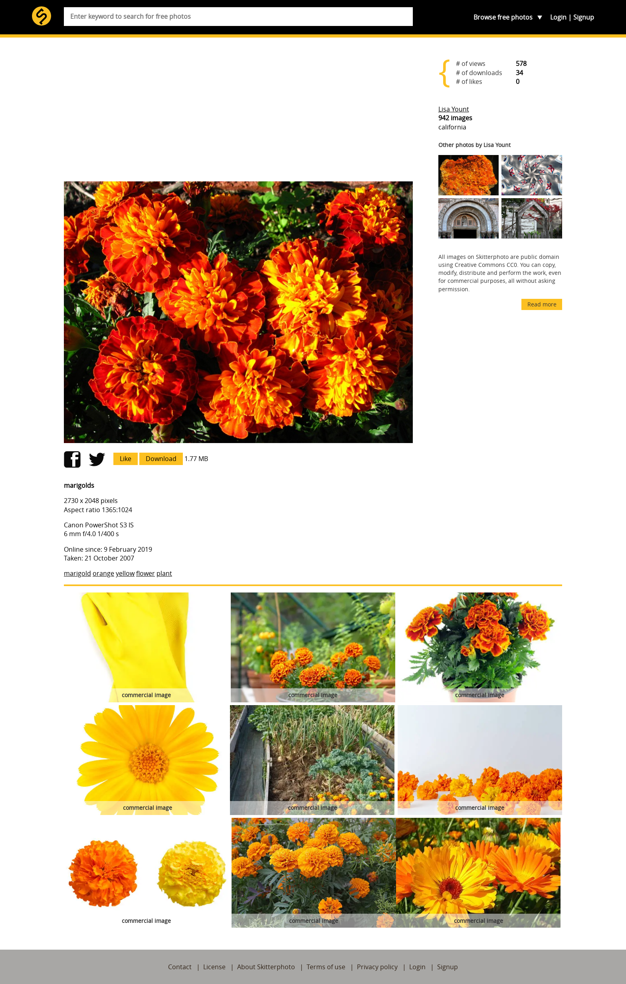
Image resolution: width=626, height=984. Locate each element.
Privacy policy (377, 966)
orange (103, 573)
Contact (180, 966)
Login (558, 17)
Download (161, 458)
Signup (583, 17)
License (214, 966)
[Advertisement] (238, 113)
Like (125, 458)
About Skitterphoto (266, 966)
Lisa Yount (453, 109)
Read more (542, 304)
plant (164, 573)
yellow (125, 573)
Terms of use (326, 966)
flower (145, 573)
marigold (77, 573)
